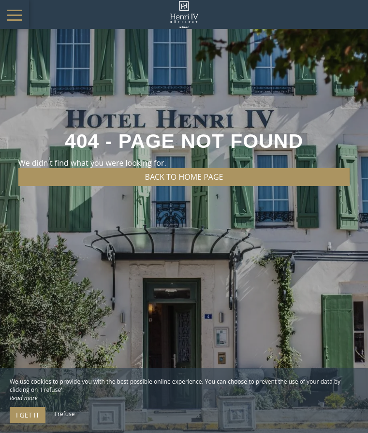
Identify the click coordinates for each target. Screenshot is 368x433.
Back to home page (184, 177)
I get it (27, 414)
